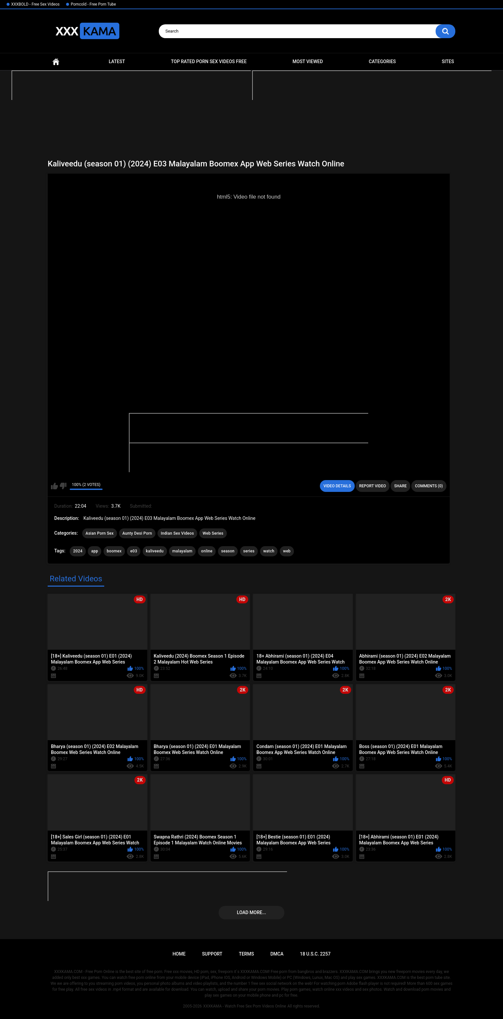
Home (56, 61)
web (287, 551)
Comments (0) (429, 486)
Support (212, 954)
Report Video (372, 486)
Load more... (251, 912)
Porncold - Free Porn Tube (93, 4)
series (248, 551)
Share (400, 486)
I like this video (54, 486)
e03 (133, 551)
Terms (246, 954)
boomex (114, 551)
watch (269, 551)
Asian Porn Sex (99, 533)
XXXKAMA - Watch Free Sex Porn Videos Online (244, 1006)
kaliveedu (155, 551)
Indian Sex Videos (177, 533)
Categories (382, 61)
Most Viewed (308, 61)
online (207, 551)
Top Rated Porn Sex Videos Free (209, 61)
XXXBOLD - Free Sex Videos (35, 4)
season (228, 551)
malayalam (182, 551)
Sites (448, 61)
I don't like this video (63, 486)
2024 (77, 551)
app (94, 551)
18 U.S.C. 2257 (315, 954)
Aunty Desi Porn (137, 533)
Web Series (213, 533)
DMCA (276, 954)
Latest (117, 61)
